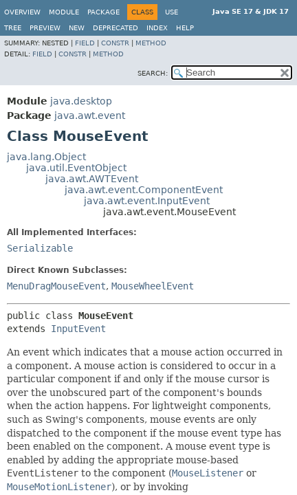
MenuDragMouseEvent (56, 286)
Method (150, 43)
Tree (12, 28)
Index (157, 28)
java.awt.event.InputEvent (147, 200)
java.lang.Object (46, 156)
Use (171, 12)
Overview (22, 12)
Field (85, 43)
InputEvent (78, 328)
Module (64, 12)
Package (103, 12)
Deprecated (115, 28)
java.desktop (81, 101)
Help (185, 28)
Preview (45, 28)
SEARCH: (153, 73)
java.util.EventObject (76, 167)
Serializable (40, 248)
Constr (115, 43)
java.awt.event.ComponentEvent (144, 189)
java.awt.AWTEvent (91, 178)
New (77, 28)
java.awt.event (89, 115)
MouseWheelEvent (152, 286)
